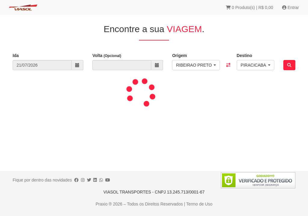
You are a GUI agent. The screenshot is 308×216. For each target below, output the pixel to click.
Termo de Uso (199, 204)
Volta (106, 55)
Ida (16, 55)
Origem (179, 55)
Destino (244, 55)
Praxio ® (104, 204)
